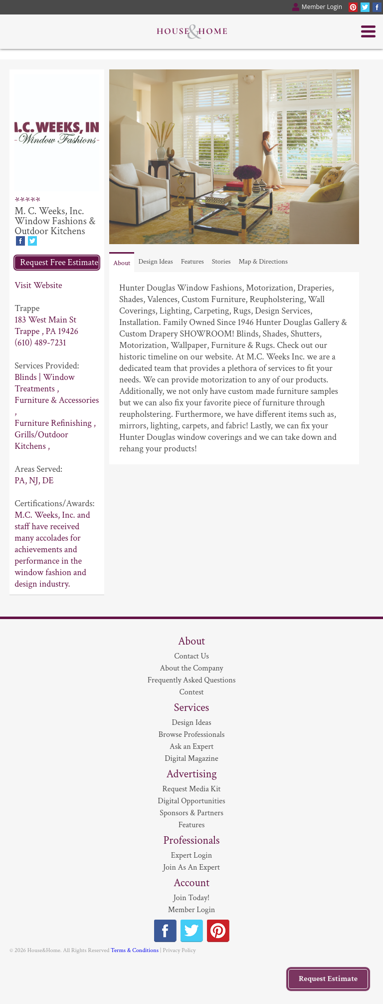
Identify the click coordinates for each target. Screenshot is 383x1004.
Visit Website (38, 285)
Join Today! (191, 898)
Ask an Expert (191, 746)
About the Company (191, 668)
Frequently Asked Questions (192, 680)
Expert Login (191, 855)
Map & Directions (263, 261)
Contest (192, 692)
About (122, 263)
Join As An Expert (191, 867)
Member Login (191, 910)
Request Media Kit (192, 789)
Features (192, 261)
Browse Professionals (192, 734)
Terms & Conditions (135, 950)
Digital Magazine (191, 758)
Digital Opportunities (191, 801)
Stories (221, 261)
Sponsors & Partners (191, 813)
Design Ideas (155, 261)
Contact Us (191, 656)
